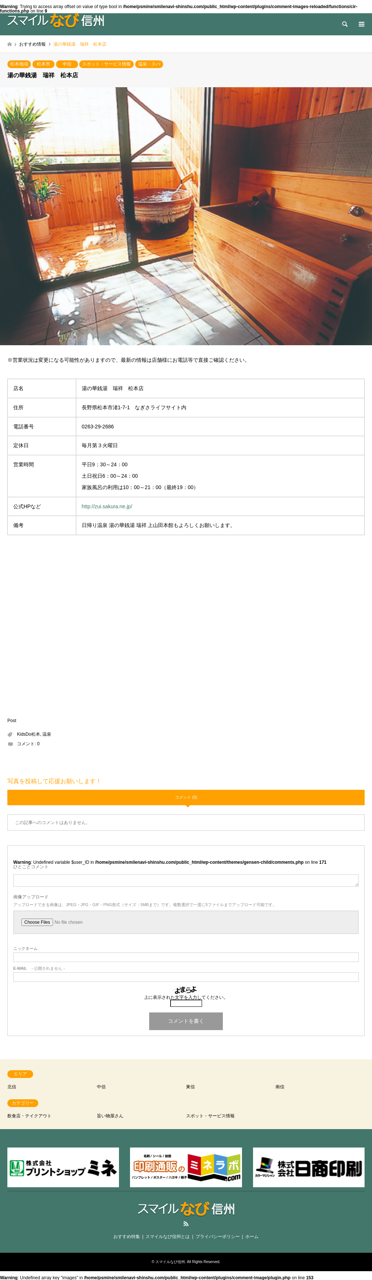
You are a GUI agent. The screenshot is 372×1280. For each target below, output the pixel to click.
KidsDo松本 (28, 734)
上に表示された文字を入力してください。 (186, 997)
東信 (190, 1086)
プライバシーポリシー (218, 1236)
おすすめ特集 (126, 1236)
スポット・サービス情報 (106, 64)
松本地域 (19, 64)
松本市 (43, 64)
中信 (67, 64)
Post (11, 720)
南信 (280, 1086)
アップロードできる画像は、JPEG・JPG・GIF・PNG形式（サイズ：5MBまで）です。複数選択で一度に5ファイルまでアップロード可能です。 (145, 905)
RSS (186, 1223)
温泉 (46, 734)
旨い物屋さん (110, 1115)
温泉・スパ (149, 64)
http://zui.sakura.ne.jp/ (107, 506)
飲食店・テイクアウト (29, 1115)
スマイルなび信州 (170, 1262)
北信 (11, 1086)
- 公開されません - (39, 968)
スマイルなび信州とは (167, 1236)
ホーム (252, 1236)
